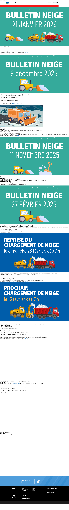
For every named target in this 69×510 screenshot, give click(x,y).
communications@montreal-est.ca (51, 492)
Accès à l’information (25, 489)
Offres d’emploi (24, 490)
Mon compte (66, 2)
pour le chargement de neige (15, 383)
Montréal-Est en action (35, 491)
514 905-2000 (48, 489)
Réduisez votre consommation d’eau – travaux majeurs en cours (34, 6)
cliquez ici (18, 51)
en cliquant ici (26, 52)
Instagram (33, 489)
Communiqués (24, 488)
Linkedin (33, 490)
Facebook (33, 488)
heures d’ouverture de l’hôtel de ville (16, 103)
